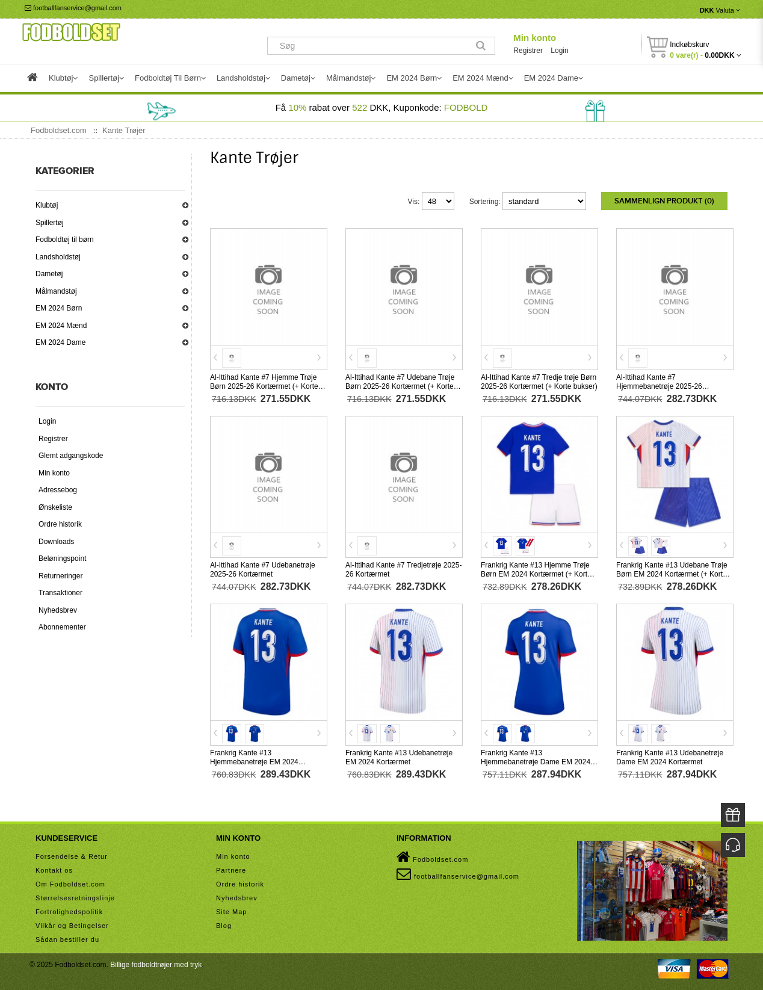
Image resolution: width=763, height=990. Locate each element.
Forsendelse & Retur (72, 856)
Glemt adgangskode (71, 455)
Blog (224, 925)
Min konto (534, 37)
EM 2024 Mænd (61, 325)
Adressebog (58, 490)
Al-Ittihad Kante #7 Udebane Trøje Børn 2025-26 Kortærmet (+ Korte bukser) (399, 386)
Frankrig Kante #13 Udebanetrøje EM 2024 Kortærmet (399, 757)
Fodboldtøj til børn (65, 239)
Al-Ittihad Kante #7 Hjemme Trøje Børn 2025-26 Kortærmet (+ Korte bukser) (264, 386)
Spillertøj (50, 222)
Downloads (56, 541)
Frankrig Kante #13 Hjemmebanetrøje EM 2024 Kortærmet (254, 762)
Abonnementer (62, 627)
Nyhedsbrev (58, 610)
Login (559, 50)
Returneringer (60, 576)
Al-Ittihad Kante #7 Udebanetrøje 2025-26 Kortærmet (262, 569)
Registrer (528, 50)
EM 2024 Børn (59, 308)
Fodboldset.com (432, 857)
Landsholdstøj (58, 257)
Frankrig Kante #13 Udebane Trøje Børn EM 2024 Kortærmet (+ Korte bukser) (671, 574)
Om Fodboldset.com (70, 884)
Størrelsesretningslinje (75, 898)
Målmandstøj (56, 291)
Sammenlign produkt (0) (664, 201)
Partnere (231, 870)
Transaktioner (60, 593)
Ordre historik (60, 524)
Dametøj (49, 274)
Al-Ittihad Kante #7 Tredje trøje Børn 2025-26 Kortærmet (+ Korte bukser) (539, 382)
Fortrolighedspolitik (69, 911)
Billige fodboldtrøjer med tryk (156, 965)
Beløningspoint (62, 558)
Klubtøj (47, 205)
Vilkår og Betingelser (72, 925)
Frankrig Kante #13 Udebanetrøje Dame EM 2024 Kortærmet (669, 757)
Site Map (231, 911)
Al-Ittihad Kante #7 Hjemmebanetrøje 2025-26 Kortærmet (659, 386)
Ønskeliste (55, 507)
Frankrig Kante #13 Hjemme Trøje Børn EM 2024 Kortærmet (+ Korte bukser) (536, 574)
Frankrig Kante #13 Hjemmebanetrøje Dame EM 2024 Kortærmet (535, 762)
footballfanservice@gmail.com (73, 7)
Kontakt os (54, 870)
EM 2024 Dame (60, 342)
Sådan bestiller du (67, 939)
